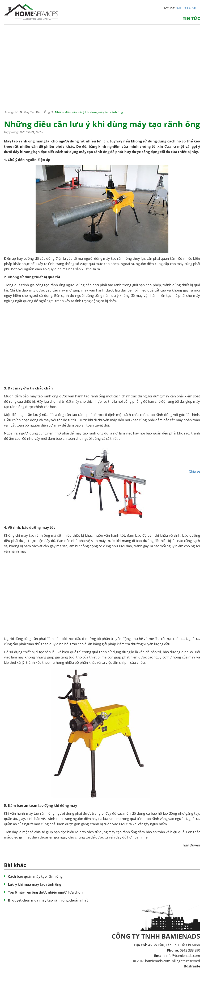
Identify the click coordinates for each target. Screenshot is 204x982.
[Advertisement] (102, 72)
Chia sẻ (194, 471)
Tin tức (191, 18)
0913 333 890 (186, 8)
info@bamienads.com (182, 955)
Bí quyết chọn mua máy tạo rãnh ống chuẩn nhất (48, 900)
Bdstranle (192, 966)
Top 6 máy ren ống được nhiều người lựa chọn (45, 892)
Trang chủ (12, 112)
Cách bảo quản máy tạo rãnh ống (35, 876)
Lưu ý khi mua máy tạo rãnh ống (34, 884)
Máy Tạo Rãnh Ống (37, 112)
